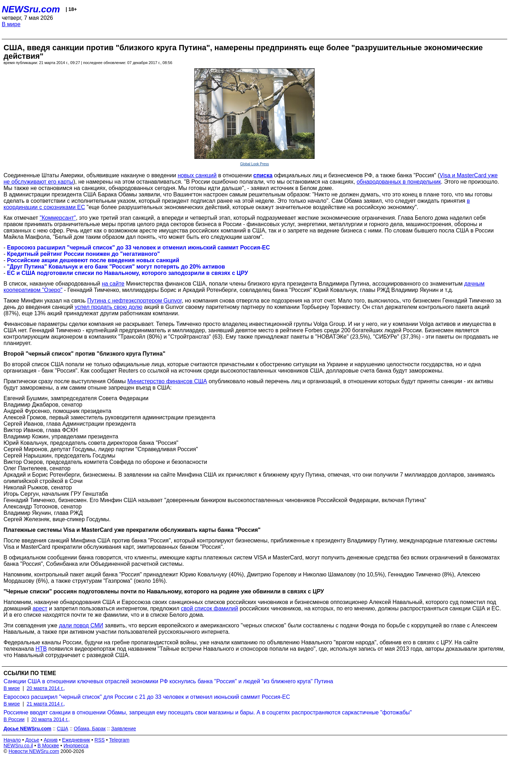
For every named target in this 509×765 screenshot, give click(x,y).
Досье (32, 740)
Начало (12, 740)
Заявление (123, 728)
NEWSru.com (31, 9)
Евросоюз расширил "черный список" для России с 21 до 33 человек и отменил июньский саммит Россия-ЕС (147, 697)
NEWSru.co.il (18, 745)
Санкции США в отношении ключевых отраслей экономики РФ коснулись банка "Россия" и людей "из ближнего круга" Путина (168, 681)
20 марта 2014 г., (46, 688)
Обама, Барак (90, 728)
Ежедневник (76, 740)
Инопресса (76, 745)
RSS (99, 740)
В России (14, 719)
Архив (51, 740)
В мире (11, 24)
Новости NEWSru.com (33, 751)
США (62, 728)
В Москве (48, 745)
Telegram (119, 740)
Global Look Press (254, 164)
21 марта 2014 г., (46, 704)
